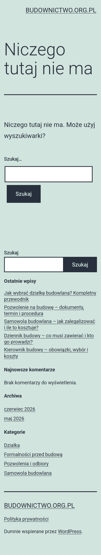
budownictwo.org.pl (61, 10)
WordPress (69, 531)
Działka (12, 445)
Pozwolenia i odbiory (26, 463)
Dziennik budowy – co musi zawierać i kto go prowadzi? (49, 339)
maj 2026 (14, 418)
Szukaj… (13, 159)
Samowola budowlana (28, 473)
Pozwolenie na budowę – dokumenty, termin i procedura (44, 310)
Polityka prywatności (26, 519)
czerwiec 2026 (19, 409)
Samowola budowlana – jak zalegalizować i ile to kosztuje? (49, 324)
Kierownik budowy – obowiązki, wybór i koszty (46, 353)
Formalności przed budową (33, 454)
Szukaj (11, 252)
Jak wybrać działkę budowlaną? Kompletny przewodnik (50, 296)
